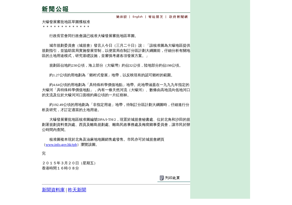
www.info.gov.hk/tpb (61, 144)
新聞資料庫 (53, 189)
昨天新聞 (77, 189)
